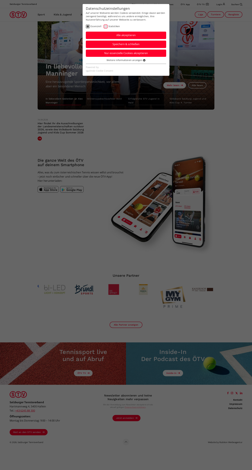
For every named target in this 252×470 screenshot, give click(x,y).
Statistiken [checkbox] (114, 26)
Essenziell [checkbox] (95, 26)
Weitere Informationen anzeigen (126, 60)
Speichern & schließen (126, 44)
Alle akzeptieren (126, 35)
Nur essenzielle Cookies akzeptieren (126, 53)
